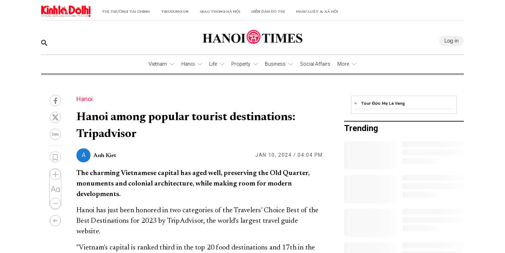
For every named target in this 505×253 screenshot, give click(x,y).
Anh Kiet (104, 155)
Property (240, 64)
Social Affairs (315, 64)
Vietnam (158, 64)
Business (275, 64)
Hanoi (188, 64)
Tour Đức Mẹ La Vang (383, 103)
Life (213, 64)
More (343, 64)
